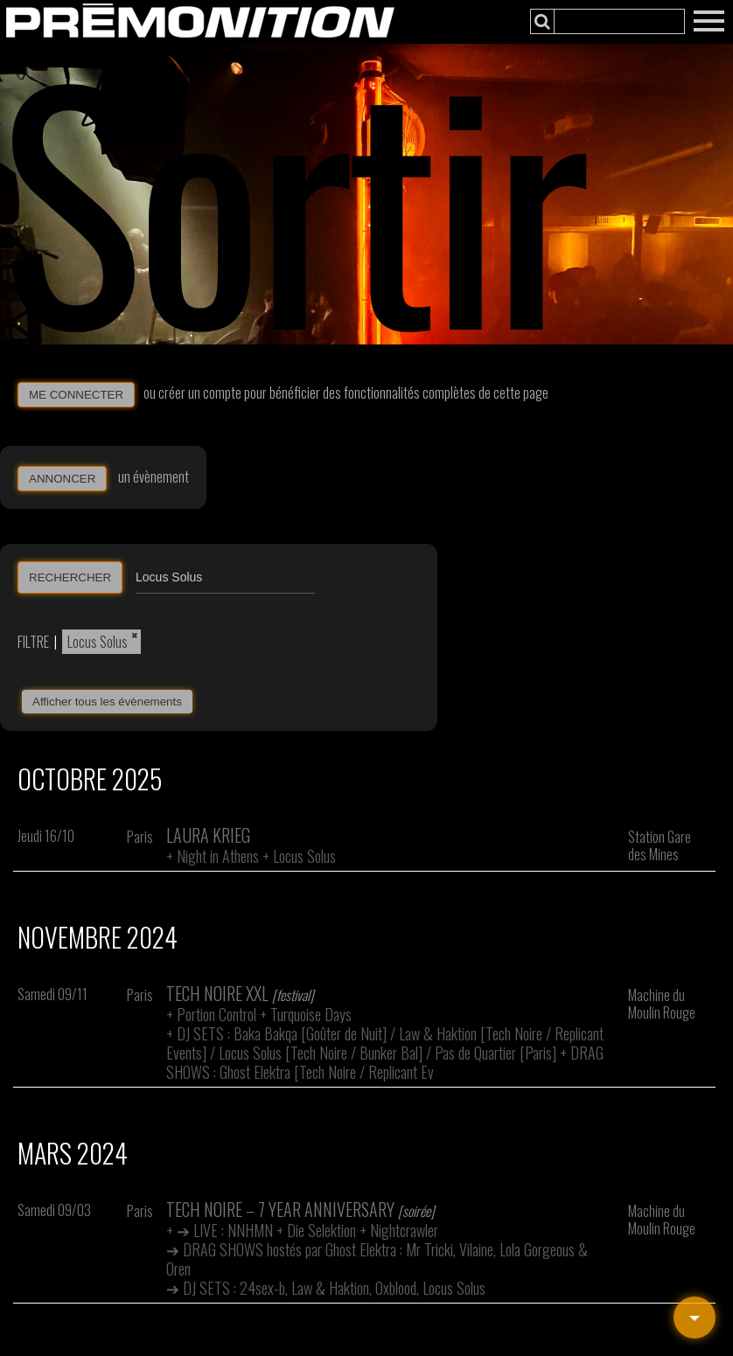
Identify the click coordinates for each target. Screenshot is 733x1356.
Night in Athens (218, 856)
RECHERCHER (70, 577)
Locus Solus (97, 641)
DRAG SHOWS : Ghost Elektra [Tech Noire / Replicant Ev (385, 1062)
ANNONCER (62, 478)
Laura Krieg (208, 835)
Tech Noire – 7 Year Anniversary (280, 1209)
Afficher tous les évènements (107, 701)
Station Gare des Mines (659, 845)
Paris (140, 836)
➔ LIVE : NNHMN (225, 1230)
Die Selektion (321, 1230)
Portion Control (216, 1014)
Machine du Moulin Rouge (661, 1003)
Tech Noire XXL (217, 993)
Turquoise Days (311, 1014)
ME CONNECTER (76, 394)
